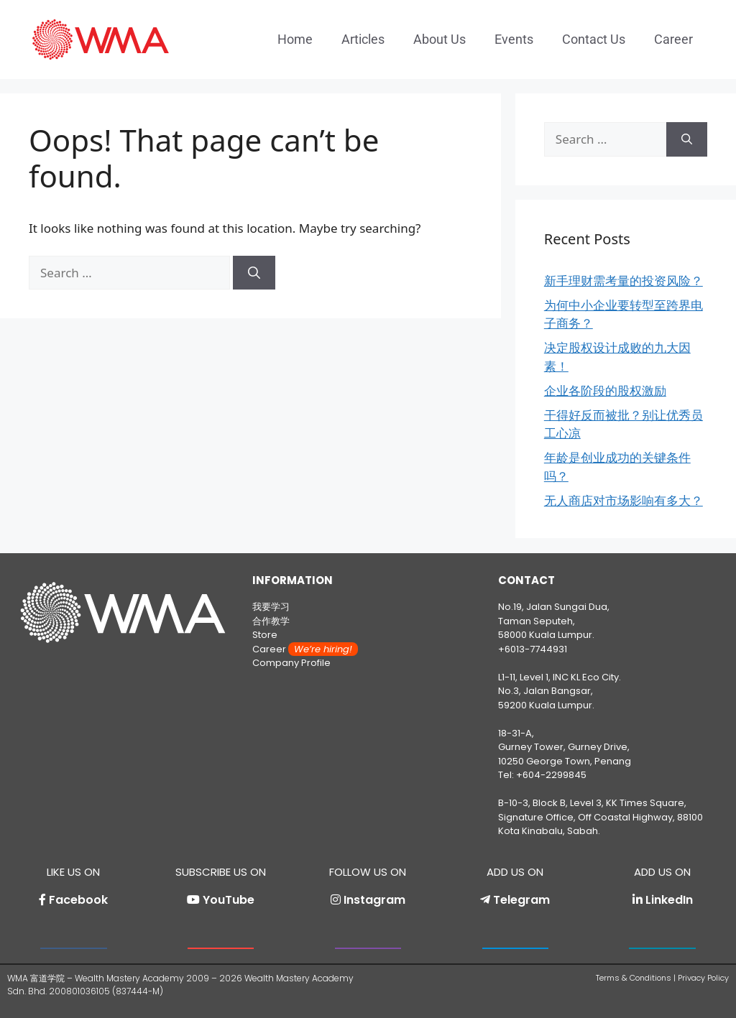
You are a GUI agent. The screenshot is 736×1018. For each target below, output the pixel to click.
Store (264, 635)
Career (673, 39)
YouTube (228, 900)
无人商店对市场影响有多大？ (623, 500)
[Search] (254, 273)
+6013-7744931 (532, 649)
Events (513, 39)
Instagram (374, 900)
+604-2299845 (551, 775)
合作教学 (271, 621)
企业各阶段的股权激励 (605, 390)
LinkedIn (669, 900)
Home (295, 39)
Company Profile (291, 663)
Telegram (521, 900)
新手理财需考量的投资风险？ (623, 280)
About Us (439, 39)
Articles (363, 39)
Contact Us (593, 39)
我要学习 (271, 607)
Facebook (78, 900)
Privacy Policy (703, 978)
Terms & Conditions (633, 978)
